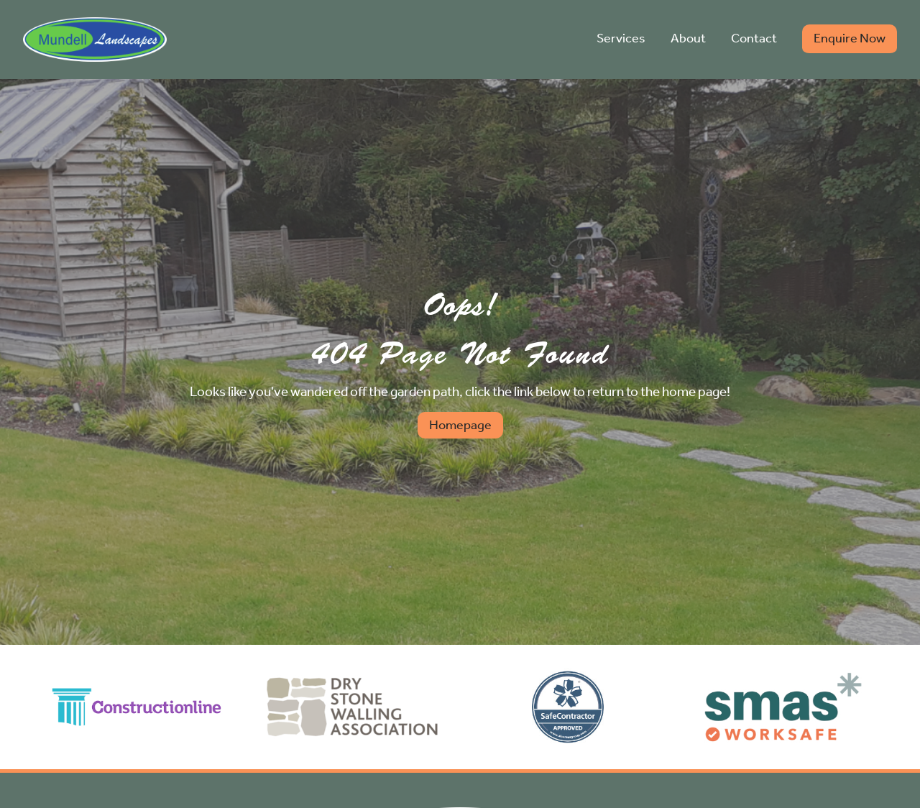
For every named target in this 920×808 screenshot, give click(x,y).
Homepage (460, 425)
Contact (754, 38)
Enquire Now (850, 38)
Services (621, 38)
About (688, 38)
